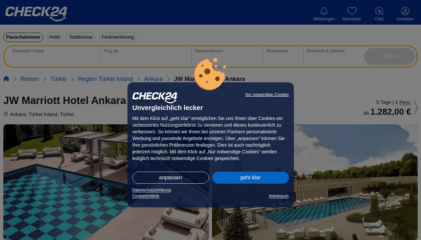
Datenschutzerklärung (151, 190)
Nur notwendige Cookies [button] (267, 94)
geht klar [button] (250, 177)
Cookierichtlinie (145, 196)
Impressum (279, 196)
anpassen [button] (170, 177)
